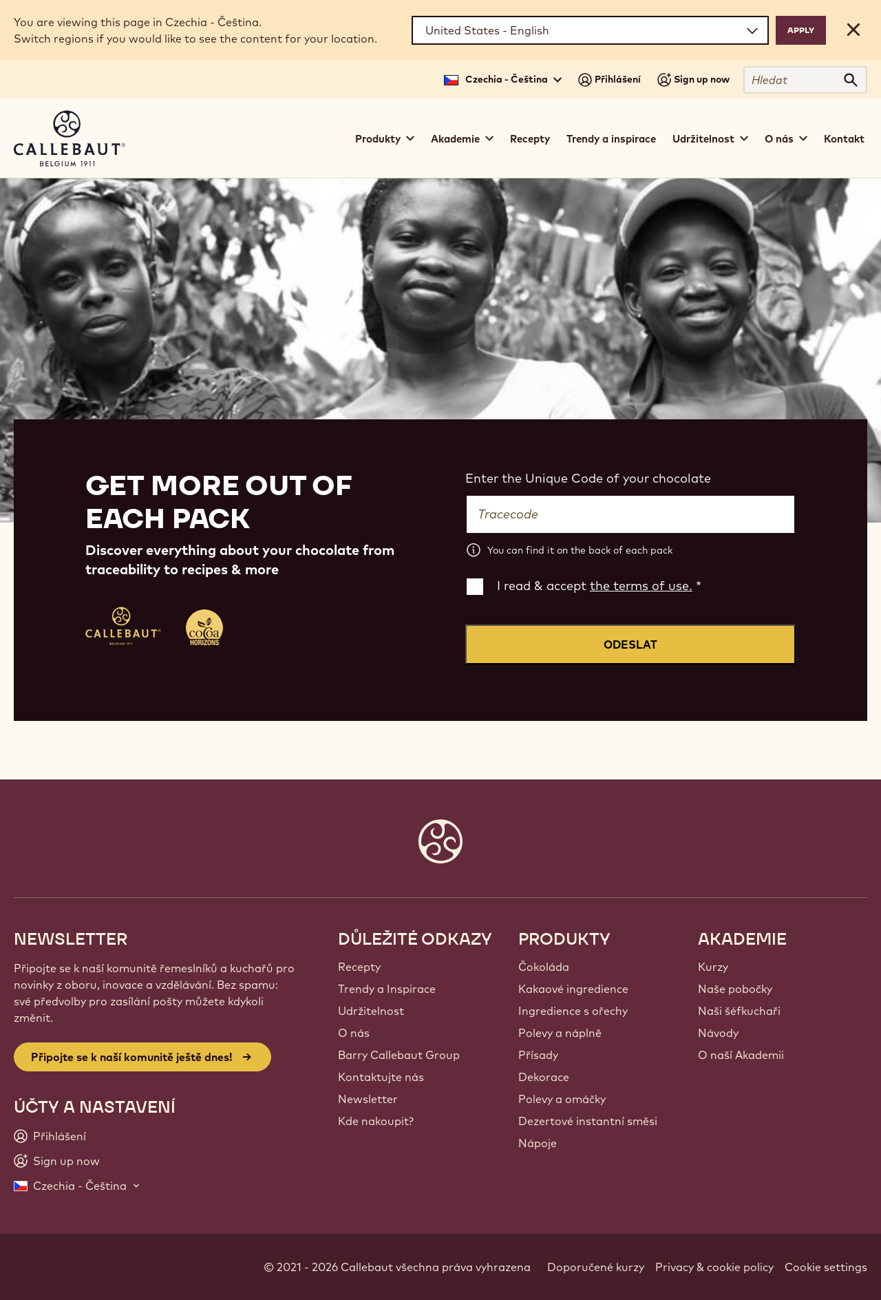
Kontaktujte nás (381, 1077)
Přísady (538, 1055)
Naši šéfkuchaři (739, 1011)
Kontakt (844, 138)
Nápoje (537, 1143)
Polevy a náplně (560, 1033)
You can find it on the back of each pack (579, 550)
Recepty (530, 138)
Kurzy (713, 967)
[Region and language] (590, 30)
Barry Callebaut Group (399, 1055)
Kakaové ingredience (573, 989)
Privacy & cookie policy (714, 1267)
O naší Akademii (741, 1055)
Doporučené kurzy (595, 1267)
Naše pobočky (735, 989)
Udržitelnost (371, 1011)
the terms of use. (641, 586)
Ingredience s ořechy (573, 1011)
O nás (354, 1033)
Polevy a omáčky (562, 1099)
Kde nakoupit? (376, 1121)
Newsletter (368, 1099)
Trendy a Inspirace (387, 989)
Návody (718, 1033)
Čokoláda (543, 967)
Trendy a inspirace (611, 138)
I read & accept (599, 586)
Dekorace (543, 1077)
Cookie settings (826, 1267)
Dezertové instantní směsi (587, 1121)
